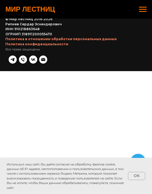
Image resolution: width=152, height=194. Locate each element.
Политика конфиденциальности (36, 38)
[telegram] (112, 28)
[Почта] (143, 28)
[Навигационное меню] (143, 9)
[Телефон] (122, 28)
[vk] (132, 28)
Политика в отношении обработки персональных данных (61, 32)
